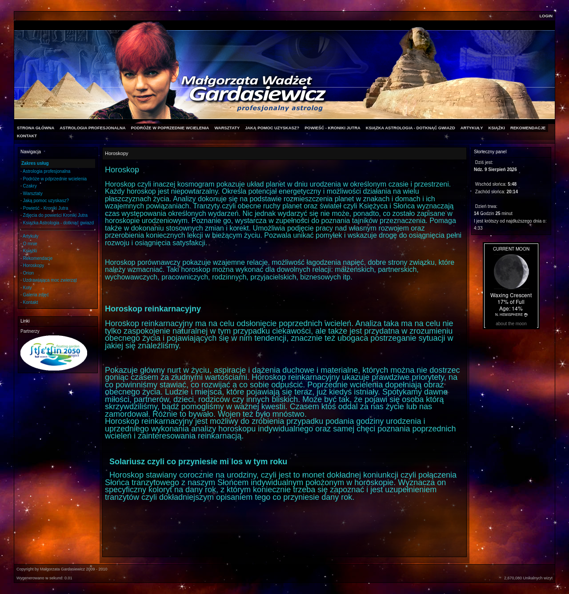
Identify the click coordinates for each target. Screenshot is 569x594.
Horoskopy (33, 265)
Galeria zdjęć (36, 294)
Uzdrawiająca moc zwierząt (50, 280)
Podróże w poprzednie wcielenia (55, 178)
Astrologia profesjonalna (46, 171)
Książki (30, 250)
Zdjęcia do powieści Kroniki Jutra (55, 215)
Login (546, 16)
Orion (28, 273)
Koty (27, 287)
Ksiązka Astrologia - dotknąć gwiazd (58, 222)
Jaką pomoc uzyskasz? (46, 200)
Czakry (30, 185)
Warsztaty (33, 193)
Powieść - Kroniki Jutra (45, 208)
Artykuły (31, 236)
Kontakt (30, 302)
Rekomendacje (38, 258)
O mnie (30, 243)
